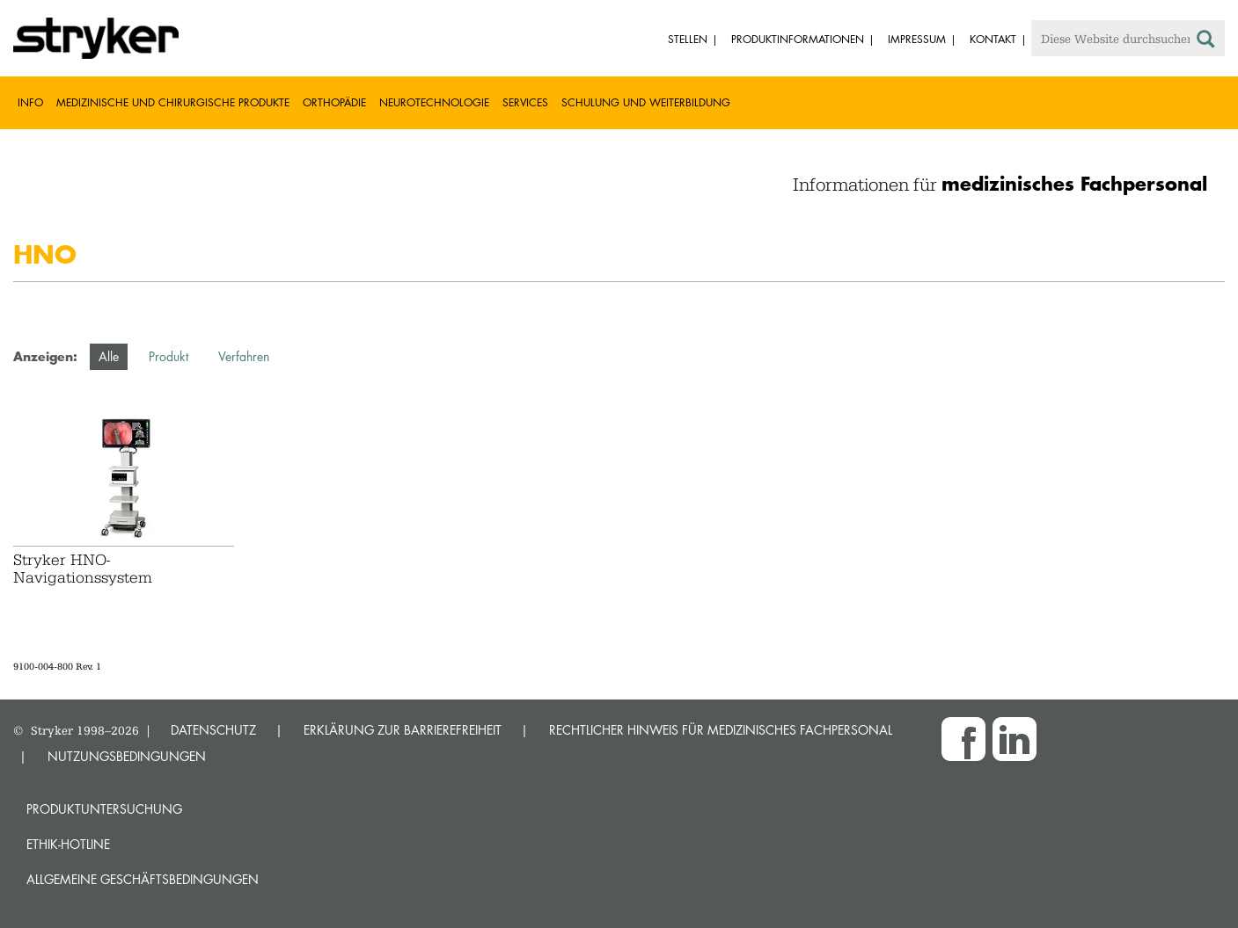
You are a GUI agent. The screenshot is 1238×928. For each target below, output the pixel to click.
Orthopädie (334, 102)
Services (525, 102)
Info (30, 102)
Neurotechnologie (434, 102)
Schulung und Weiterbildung (645, 102)
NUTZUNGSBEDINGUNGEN (127, 756)
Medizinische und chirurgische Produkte (172, 102)
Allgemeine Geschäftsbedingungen (142, 879)
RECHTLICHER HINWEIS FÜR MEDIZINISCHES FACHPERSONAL (720, 729)
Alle (109, 356)
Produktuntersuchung (104, 809)
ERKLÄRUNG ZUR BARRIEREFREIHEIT (403, 729)
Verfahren (243, 356)
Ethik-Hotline (68, 844)
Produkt (168, 356)
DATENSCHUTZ (213, 729)
